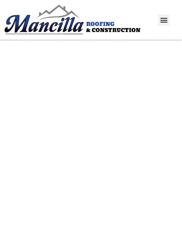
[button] (163, 20)
